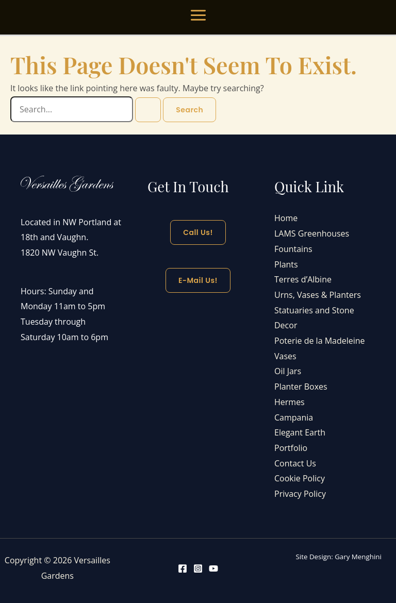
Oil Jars (287, 371)
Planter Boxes (300, 386)
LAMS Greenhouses (311, 233)
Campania (293, 417)
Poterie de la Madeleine (319, 340)
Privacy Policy (300, 493)
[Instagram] (198, 568)
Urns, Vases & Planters (317, 294)
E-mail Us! (198, 280)
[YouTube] (213, 568)
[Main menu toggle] (198, 15)
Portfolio (290, 448)
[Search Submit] (148, 109)
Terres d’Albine (303, 279)
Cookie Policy (299, 478)
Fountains (293, 249)
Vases (285, 356)
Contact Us (295, 463)
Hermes (289, 402)
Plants (286, 264)
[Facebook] (182, 568)
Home (286, 218)
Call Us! (198, 232)
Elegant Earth (299, 432)
